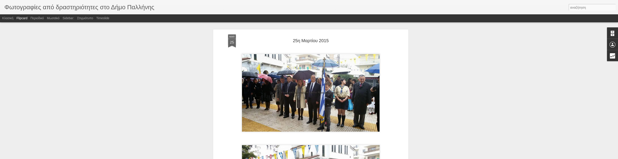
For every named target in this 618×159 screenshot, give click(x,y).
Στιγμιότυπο (85, 18)
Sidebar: (68, 18)
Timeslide (102, 18)
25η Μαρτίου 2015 (311, 40)
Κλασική (7, 18)
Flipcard (22, 18)
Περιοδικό (37, 18)
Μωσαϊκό (53, 18)
